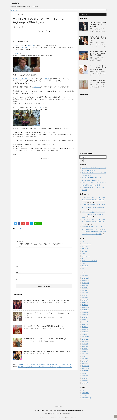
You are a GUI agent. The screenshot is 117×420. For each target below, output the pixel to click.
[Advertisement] (46, 36)
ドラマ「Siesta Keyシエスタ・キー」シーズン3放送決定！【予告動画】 (98, 53)
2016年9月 (85, 373)
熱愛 (83, 268)
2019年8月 (85, 288)
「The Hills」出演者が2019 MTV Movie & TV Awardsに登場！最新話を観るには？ (93, 200)
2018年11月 (85, 310)
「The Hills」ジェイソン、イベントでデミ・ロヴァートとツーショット (47, 300)
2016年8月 (85, 376)
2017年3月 (85, 358)
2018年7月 (85, 319)
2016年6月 (85, 380)
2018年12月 (85, 307)
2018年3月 (85, 329)
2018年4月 (85, 327)
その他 (84, 253)
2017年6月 (85, 351)
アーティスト (86, 256)
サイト (18, 279)
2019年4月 (85, 297)
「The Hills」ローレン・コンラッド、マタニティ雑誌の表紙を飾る (46, 339)
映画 (83, 263)
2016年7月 (85, 378)
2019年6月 (85, 293)
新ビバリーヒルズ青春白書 (89, 261)
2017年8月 (85, 346)
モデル (84, 258)
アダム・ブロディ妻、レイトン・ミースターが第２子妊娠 (98, 38)
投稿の (85, 393)
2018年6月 (85, 322)
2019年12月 (85, 278)
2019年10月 (85, 283)
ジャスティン (26, 79)
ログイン (84, 390)
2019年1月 (85, 305)
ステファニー (17, 79)
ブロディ (47, 79)
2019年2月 (85, 302)
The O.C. (84, 251)
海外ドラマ (85, 266)
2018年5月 (85, 324)
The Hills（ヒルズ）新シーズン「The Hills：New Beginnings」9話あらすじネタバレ (45, 367)
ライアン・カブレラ (26, 47)
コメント (18, 246)
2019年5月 (85, 295)
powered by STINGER (71, 417)
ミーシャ (39, 107)
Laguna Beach (86, 244)
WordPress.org (86, 398)
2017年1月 (85, 363)
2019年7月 (85, 290)
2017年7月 (85, 349)
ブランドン (16, 53)
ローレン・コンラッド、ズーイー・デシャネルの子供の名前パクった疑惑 (98, 67)
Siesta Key (85, 246)
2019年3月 (85, 300)
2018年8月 (85, 317)
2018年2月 (85, 332)
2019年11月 (85, 280)
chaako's (15, 3)
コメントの (86, 395)
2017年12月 (85, 336)
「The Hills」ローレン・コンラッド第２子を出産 (97, 81)
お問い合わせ (15, 10)
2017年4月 (85, 356)
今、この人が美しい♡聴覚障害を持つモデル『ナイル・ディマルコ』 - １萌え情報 (94, 231)
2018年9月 (85, 314)
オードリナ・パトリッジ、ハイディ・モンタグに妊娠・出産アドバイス (47, 351)
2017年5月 (85, 354)
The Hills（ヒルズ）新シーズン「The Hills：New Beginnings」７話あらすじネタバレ (45, 364)
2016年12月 (85, 366)
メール (18, 272)
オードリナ (16, 45)
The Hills (18, 228)
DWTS (84, 241)
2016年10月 (85, 371)
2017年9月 (85, 344)
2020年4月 (85, 275)
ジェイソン (31, 45)
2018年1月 (85, 334)
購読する (83, 14)
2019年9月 (85, 285)
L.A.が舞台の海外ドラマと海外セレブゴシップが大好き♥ (58, 413)
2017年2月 (85, 361)
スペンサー (37, 87)
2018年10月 (85, 312)
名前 (17, 266)
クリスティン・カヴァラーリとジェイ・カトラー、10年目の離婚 (98, 24)
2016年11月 (85, 368)
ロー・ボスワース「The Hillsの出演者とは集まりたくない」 (43, 326)
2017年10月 (85, 341)
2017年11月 (85, 339)
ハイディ (29, 91)
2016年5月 (85, 383)
